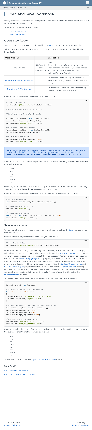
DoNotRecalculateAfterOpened (19, 80)
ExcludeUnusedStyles (14, 267)
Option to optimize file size (44, 360)
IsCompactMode (11, 275)
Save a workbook (17, 34)
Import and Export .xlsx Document (19, 374)
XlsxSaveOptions (67, 253)
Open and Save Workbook (14, 8)
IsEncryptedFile (29, 152)
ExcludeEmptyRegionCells (31, 259)
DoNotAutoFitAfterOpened (19, 89)
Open (51, 45)
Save (71, 230)
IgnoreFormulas (69, 267)
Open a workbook (18, 32)
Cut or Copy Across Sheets (16, 370)
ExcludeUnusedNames (71, 264)
